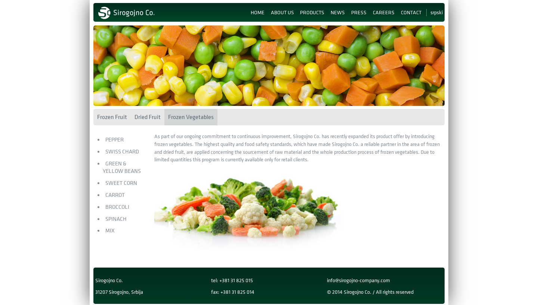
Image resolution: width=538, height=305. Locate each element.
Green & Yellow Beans (122, 167)
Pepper (114, 139)
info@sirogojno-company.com (358, 280)
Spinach (116, 219)
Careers (384, 12)
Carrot (115, 195)
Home (258, 12)
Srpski (436, 12)
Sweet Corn (121, 183)
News (338, 12)
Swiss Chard (122, 151)
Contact (411, 12)
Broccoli (117, 207)
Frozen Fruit (112, 117)
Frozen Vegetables (191, 117)
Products (312, 12)
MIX (110, 230)
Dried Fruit (147, 117)
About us (282, 12)
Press (359, 12)
